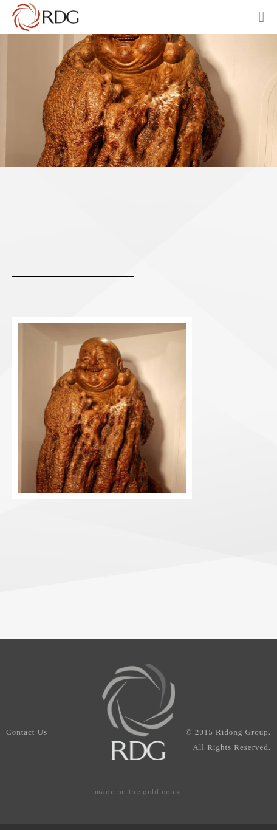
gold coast (162, 791)
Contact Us (26, 731)
